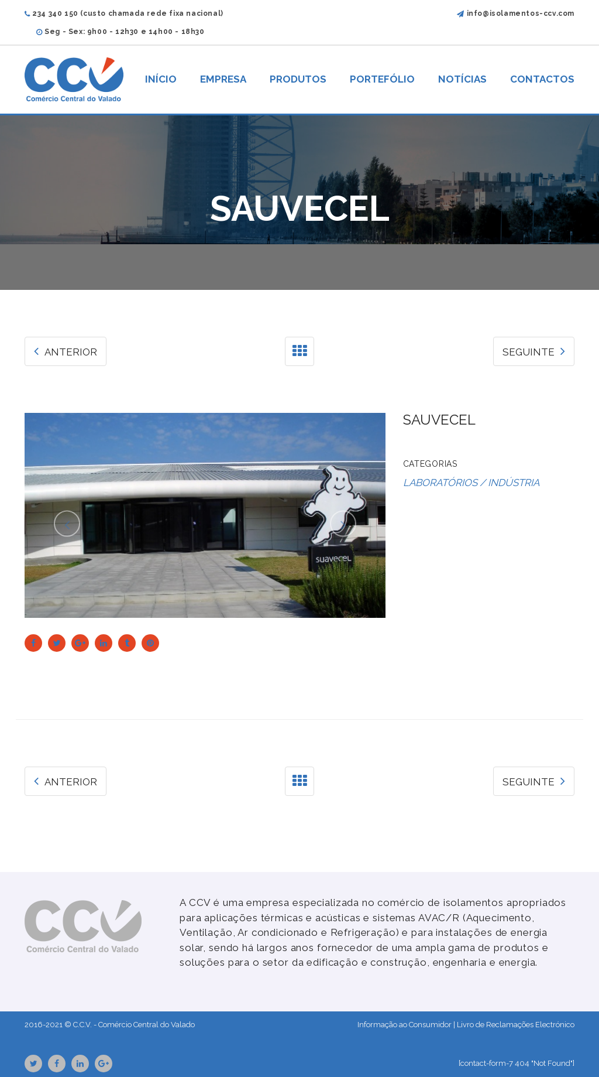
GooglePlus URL (103, 1063)
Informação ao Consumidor (404, 1024)
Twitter (33, 1063)
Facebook (56, 1063)
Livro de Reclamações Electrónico (515, 1024)
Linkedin (80, 1063)
